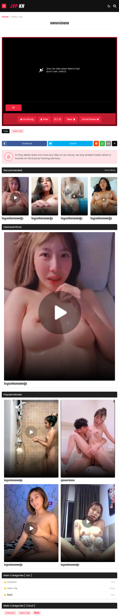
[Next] (71, 119)
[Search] (114, 6)
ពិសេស (9, 594)
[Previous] (44, 119)
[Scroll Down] (90, 119)
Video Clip (16, 17)
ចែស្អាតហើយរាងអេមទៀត (12, 218)
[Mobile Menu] (4, 6)
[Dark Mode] (109, 6)
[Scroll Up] (27, 119)
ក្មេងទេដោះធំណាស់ (68, 480)
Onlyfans (12, 582)
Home (5, 17)
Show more (110, 170)
